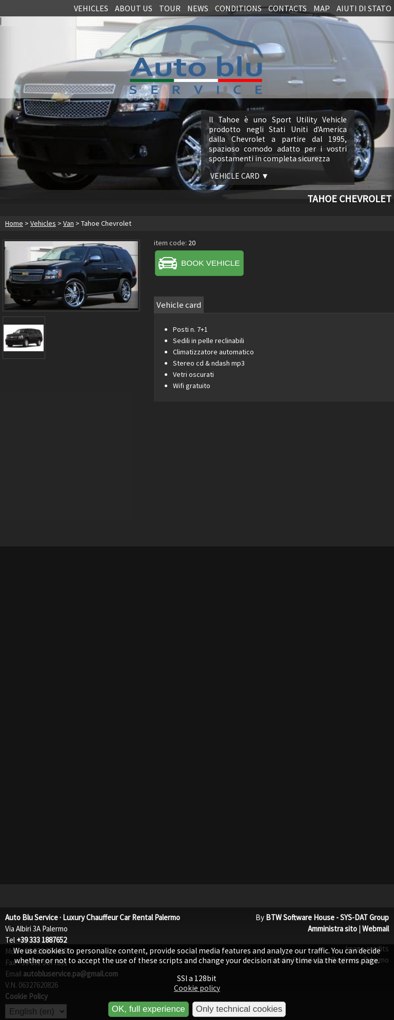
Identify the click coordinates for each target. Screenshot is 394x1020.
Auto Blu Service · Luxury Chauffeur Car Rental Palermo (92, 917)
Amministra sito (332, 928)
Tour (170, 8)
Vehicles (91, 8)
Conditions (238, 8)
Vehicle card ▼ (239, 176)
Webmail (375, 928)
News (197, 8)
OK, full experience (148, 1009)
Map (321, 8)
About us (133, 8)
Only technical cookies (239, 1009)
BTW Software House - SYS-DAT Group (327, 917)
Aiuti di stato (364, 8)
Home (14, 223)
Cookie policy (197, 988)
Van (68, 223)
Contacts (287, 8)
